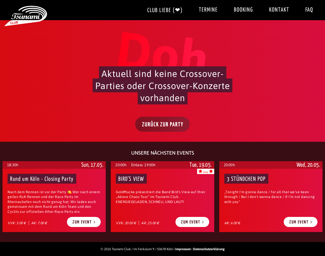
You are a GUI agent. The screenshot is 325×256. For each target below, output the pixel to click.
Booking (243, 10)
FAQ (309, 10)
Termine (208, 10)
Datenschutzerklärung (209, 249)
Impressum (183, 249)
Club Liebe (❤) (165, 10)
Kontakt (279, 10)
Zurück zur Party (163, 125)
